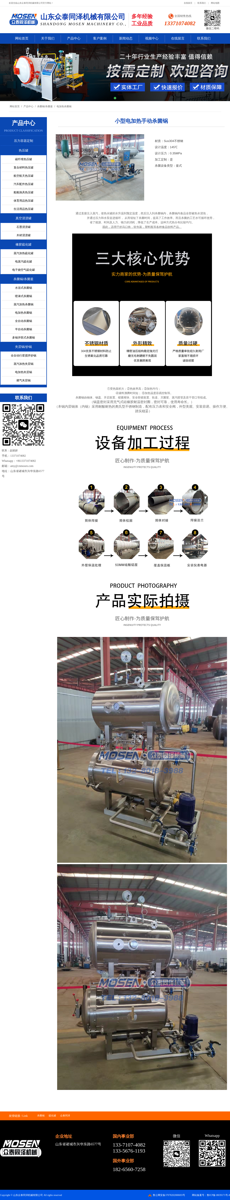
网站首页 (21, 38)
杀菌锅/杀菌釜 (44, 106)
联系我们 (201, 3)
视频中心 (152, 38)
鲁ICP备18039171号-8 (218, 1195)
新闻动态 (126, 38)
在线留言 (188, 3)
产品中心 (73, 38)
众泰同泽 (65, 1115)
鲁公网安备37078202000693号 (169, 1195)
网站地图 (215, 3)
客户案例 (100, 38)
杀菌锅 (41, 1115)
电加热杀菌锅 (63, 106)
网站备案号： (199, 1195)
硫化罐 (52, 1115)
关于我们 (47, 38)
